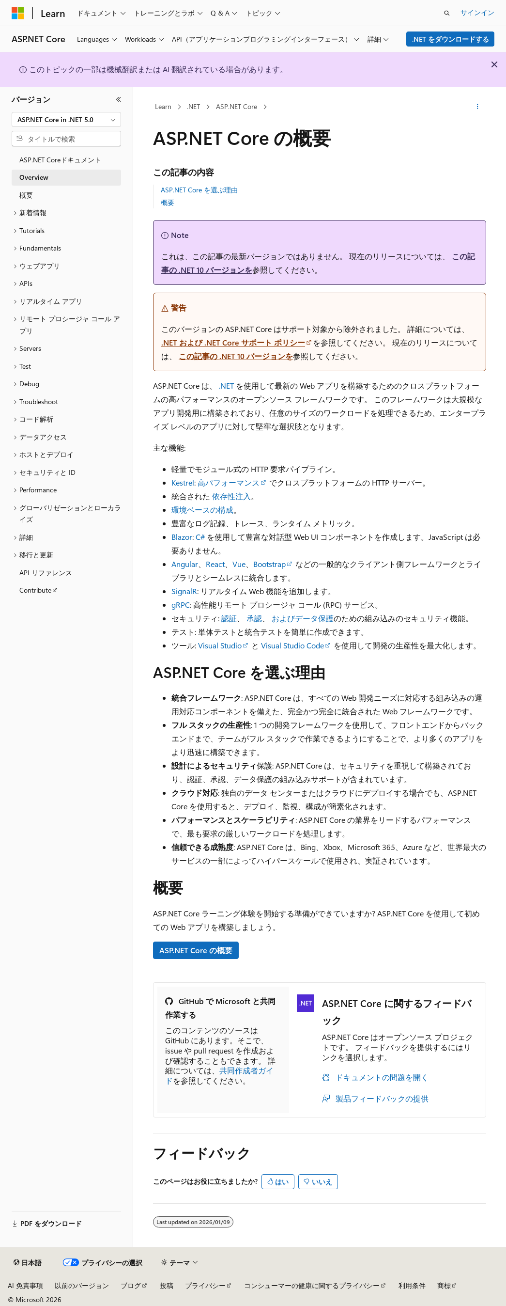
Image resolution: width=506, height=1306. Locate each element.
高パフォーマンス (229, 482)
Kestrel (182, 482)
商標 (444, 1285)
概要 (167, 202)
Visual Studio (220, 645)
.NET (193, 106)
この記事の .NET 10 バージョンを (236, 356)
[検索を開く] (447, 13)
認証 (229, 618)
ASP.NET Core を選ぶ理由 (199, 189)
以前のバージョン (82, 1285)
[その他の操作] (477, 107)
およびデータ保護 (303, 618)
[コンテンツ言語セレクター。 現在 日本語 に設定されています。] (27, 1263)
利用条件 (412, 1285)
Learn (163, 106)
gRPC (180, 604)
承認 (254, 618)
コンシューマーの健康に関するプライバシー (312, 1285)
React (215, 564)
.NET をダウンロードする (450, 39)
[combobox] (66, 119)
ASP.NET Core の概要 (195, 950)
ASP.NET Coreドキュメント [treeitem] (60, 159)
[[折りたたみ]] (118, 99)
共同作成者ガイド (219, 1075)
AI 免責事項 (25, 1285)
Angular (184, 564)
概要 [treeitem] (26, 195)
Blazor (181, 537)
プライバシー (205, 1285)
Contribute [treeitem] (35, 590)
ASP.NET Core (236, 106)
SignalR (184, 591)
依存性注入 (231, 496)
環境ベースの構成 (202, 509)
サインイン (477, 12)
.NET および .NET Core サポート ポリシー (233, 342)
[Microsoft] (18, 13)
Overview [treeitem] (33, 177)
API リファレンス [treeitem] (45, 572)
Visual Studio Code (292, 645)
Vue (238, 564)
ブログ (131, 1285)
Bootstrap (269, 564)
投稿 (166, 1285)
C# (200, 537)
